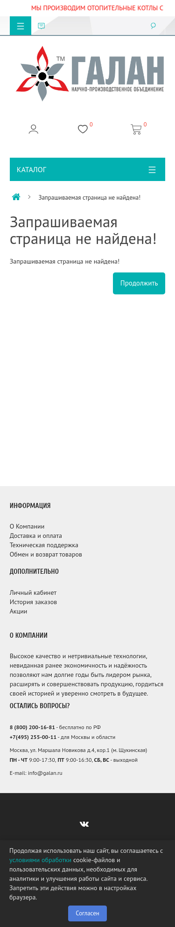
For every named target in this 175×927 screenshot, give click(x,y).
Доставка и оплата (36, 535)
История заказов (33, 602)
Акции (19, 611)
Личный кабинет (33, 592)
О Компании (27, 526)
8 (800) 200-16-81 (32, 727)
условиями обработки (40, 860)
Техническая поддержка (44, 545)
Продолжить (139, 283)
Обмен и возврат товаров (46, 554)
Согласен (87, 913)
